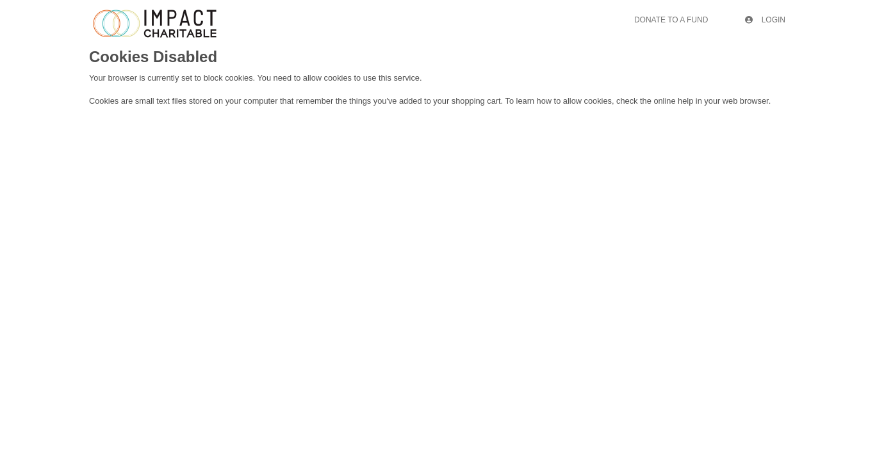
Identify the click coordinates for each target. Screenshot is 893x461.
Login (765, 19)
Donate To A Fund (671, 19)
